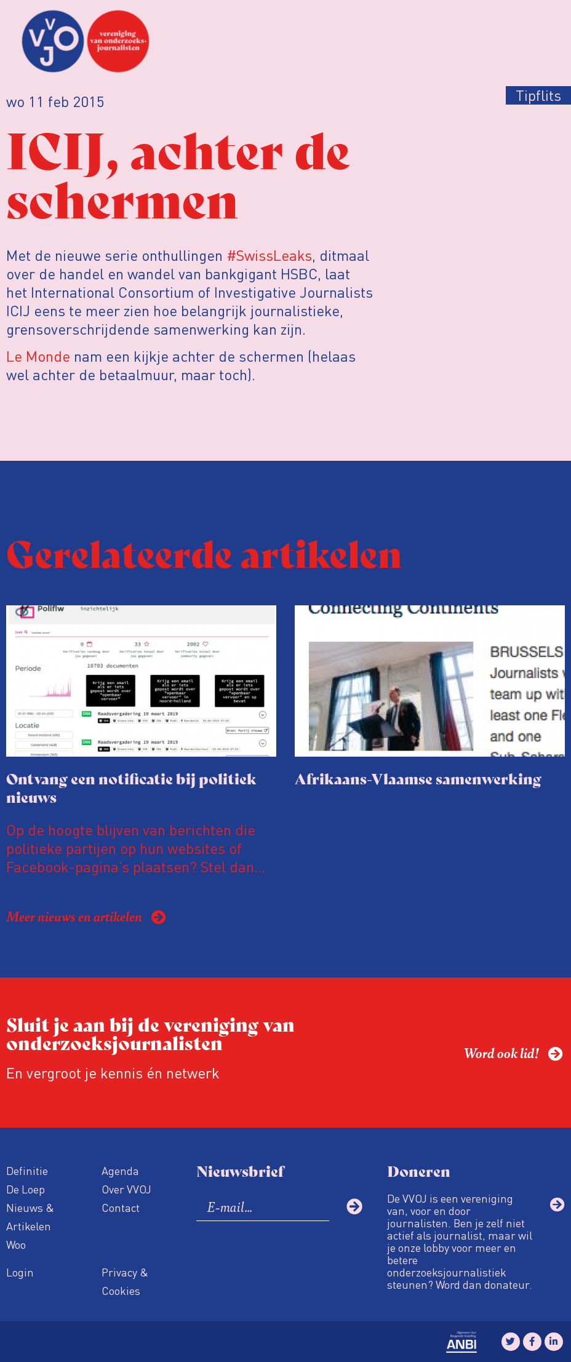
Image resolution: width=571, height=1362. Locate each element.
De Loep (25, 1189)
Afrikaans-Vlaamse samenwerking (418, 778)
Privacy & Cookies (125, 1281)
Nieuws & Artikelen (30, 1216)
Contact (121, 1207)
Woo (16, 1244)
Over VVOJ (126, 1189)
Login (20, 1272)
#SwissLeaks (269, 255)
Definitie (27, 1170)
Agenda (120, 1170)
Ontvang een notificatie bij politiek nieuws (131, 787)
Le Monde (38, 355)
